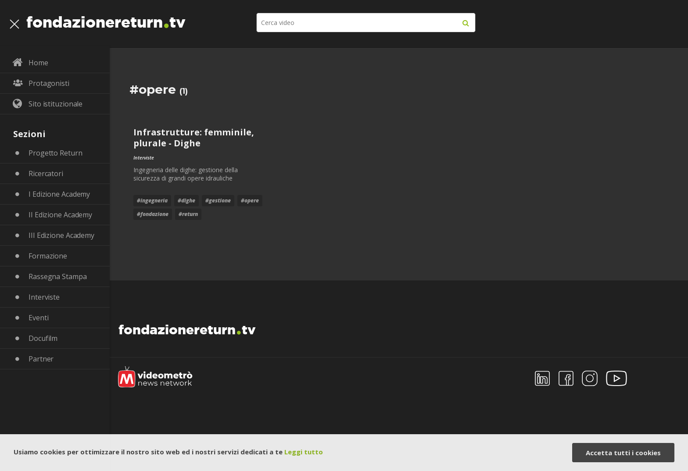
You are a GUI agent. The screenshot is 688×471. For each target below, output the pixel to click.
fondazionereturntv (106, 20)
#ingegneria (152, 200)
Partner (41, 359)
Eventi (38, 317)
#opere (250, 200)
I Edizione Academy (59, 194)
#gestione (218, 200)
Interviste (44, 297)
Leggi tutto (303, 451)
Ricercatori (46, 173)
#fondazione (152, 214)
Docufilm (43, 338)
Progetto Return (55, 153)
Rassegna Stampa (58, 276)
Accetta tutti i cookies (623, 452)
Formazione (48, 256)
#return (188, 214)
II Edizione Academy (60, 215)
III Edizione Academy (61, 235)
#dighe (186, 200)
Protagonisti (49, 83)
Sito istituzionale (55, 104)
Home (38, 62)
